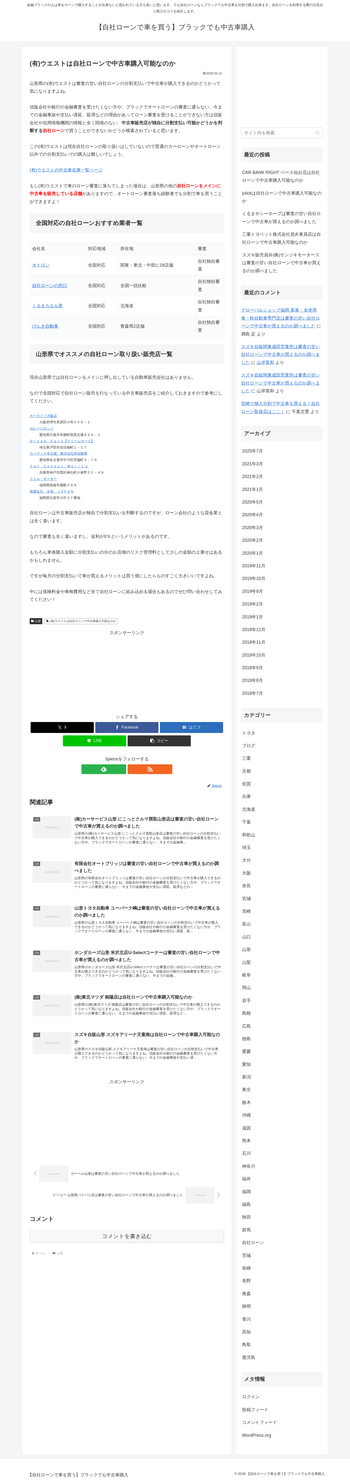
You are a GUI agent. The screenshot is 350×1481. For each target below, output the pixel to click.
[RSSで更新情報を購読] (132, 769)
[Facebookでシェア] (126, 727)
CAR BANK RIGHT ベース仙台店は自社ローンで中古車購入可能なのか (281, 176)
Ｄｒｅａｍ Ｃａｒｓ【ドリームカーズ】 (62, 441)
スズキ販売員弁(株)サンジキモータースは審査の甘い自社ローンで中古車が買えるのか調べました (281, 263)
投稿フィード (255, 1409)
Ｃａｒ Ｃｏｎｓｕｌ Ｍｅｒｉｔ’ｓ (59, 466)
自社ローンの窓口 (49, 285)
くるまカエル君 (47, 305)
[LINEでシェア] (94, 740)
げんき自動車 (45, 326)
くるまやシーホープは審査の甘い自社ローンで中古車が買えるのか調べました (281, 217)
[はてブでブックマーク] (191, 727)
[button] (159, 740)
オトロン (41, 265)
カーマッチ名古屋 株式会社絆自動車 (59, 453)
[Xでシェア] (62, 727)
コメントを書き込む (127, 1242)
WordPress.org (256, 1435)
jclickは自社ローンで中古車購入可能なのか (282, 197)
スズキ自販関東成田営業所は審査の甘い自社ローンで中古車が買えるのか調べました (280, 354)
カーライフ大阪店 (43, 416)
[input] (282, 132)
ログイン (251, 1396)
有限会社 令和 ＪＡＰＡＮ (52, 491)
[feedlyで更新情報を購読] (121, 769)
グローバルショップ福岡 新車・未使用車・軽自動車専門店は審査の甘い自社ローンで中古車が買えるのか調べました (280, 318)
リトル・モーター (43, 479)
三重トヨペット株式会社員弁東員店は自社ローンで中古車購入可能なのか (281, 238)
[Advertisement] (127, 671)
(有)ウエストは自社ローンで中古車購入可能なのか (81, 621)
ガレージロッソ (41, 428)
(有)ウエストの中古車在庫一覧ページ (66, 170)
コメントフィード (259, 1422)
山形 (36, 621)
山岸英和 (265, 362)
